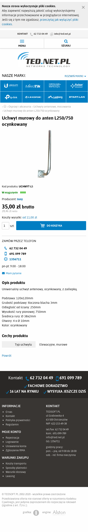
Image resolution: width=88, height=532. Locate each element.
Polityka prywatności (18, 420)
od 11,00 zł (29, 217)
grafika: (31, 513)
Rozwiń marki (74, 76)
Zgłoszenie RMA (15, 450)
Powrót (6, 355)
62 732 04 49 (41, 377)
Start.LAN (77, 97)
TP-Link (11, 97)
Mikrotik (33, 86)
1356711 (15, 259)
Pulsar (77, 86)
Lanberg (55, 97)
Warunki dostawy (16, 472)
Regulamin (12, 424)
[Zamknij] (83, 6)
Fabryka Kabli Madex (55, 86)
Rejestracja (12, 437)
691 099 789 (71, 377)
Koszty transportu (16, 463)
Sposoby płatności (16, 467)
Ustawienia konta (16, 446)
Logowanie (12, 441)
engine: (53, 513)
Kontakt (22, 33)
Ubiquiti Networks (11, 86)
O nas (9, 412)
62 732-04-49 (41, 33)
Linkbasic (33, 97)
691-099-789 (59, 433)
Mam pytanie (13, 273)
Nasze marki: (14, 75)
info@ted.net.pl (62, 33)
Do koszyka (54, 225)
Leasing (10, 476)
